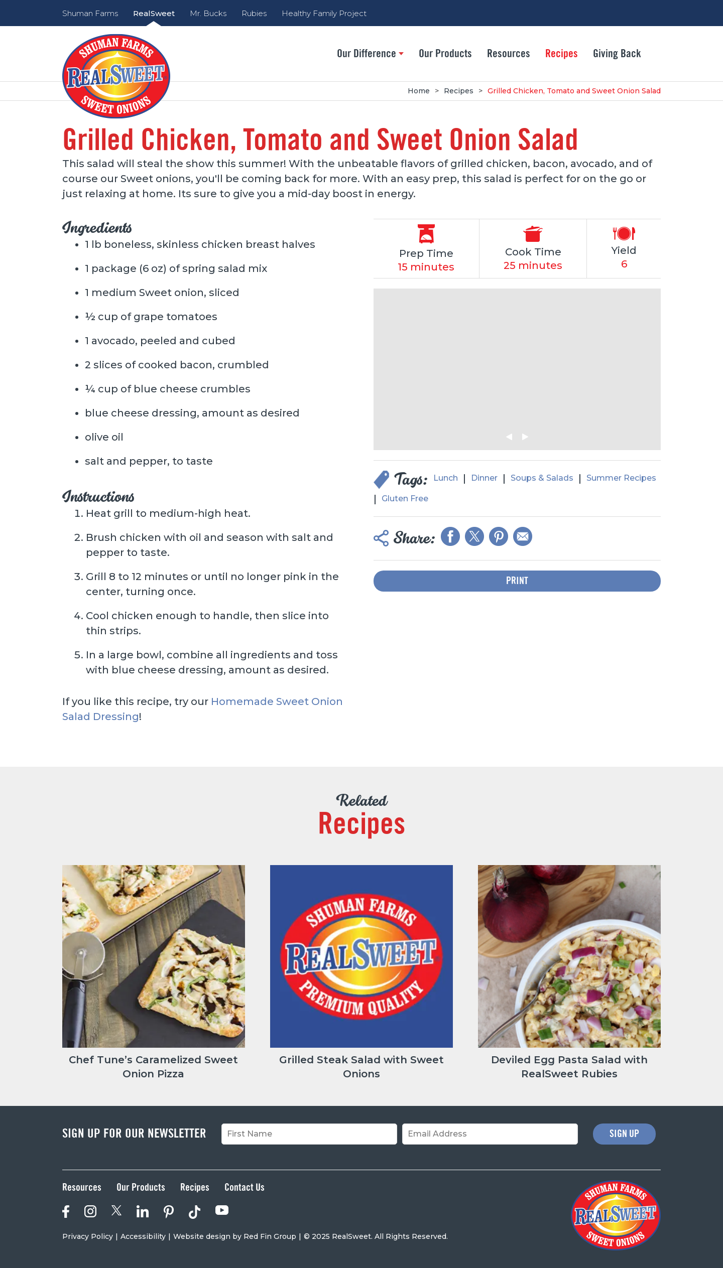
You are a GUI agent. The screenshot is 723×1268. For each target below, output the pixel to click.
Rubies (254, 13)
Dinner (484, 478)
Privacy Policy (87, 1236)
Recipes (561, 53)
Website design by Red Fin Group (234, 1236)
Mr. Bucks (208, 13)
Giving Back (617, 53)
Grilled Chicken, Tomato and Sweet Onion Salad (574, 90)
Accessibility (143, 1236)
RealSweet (154, 13)
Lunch (445, 478)
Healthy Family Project (324, 13)
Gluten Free (405, 498)
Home (419, 90)
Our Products (445, 53)
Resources (508, 53)
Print (517, 581)
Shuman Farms (90, 13)
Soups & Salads (542, 478)
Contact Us (244, 1188)
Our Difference (370, 53)
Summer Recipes (621, 478)
